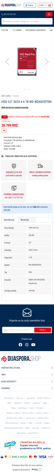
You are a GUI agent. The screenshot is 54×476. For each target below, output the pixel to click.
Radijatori (17, 403)
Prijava (30, 5)
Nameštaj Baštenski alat (13, 428)
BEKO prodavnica (11, 423)
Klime (9, 403)
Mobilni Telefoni (44, 398)
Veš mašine (21, 433)
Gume (32, 408)
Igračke (27, 403)
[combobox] (27, 21)
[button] (7, 61)
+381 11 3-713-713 (15, 197)
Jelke (30, 423)
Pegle (27, 428)
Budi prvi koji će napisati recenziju (14, 107)
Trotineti (38, 423)
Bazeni (23, 423)
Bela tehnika (8, 398)
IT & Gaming (17, 30)
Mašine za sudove (13, 413)
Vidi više (7, 210)
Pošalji (42, 330)
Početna (4, 30)
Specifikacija (9, 220)
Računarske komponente (36, 30)
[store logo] (11, 5)
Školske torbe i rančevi (15, 418)
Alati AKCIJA (32, 433)
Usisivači (35, 428)
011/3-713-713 (8, 14)
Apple (45, 403)
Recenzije (25, 220)
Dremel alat (30, 418)
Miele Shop (22, 408)
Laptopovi (36, 403)
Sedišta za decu (42, 413)
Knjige (46, 423)
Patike (13, 408)
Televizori (19, 398)
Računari (40, 408)
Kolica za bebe (28, 413)
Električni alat (43, 418)
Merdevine (45, 428)
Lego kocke (30, 398)
